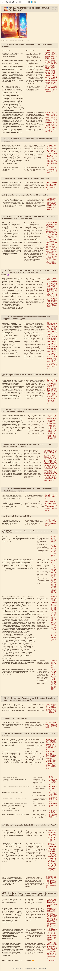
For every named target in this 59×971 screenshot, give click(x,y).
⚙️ (35, 2)
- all (55, 9)
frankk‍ (17, 40)
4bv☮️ (7, 274)
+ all (52, 9)
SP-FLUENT (6, 40)
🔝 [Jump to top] (29, 2)
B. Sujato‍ (26, 40)
